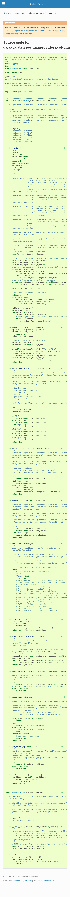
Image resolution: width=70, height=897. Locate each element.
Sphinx (16, 881)
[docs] (63, 100)
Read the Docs (49, 881)
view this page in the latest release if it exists (25, 31)
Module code (13, 13)
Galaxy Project (36, 4)
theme (29, 881)
